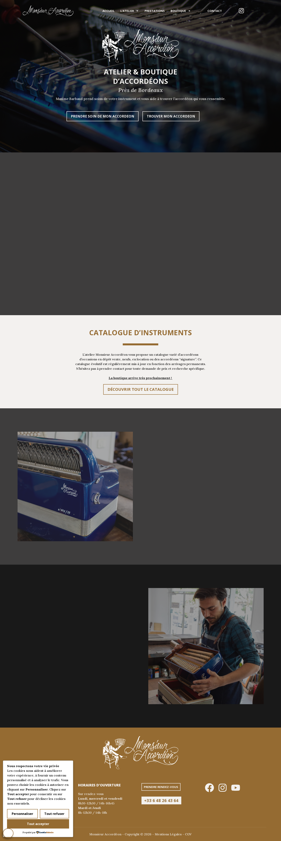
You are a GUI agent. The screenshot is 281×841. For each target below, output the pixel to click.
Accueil (108, 11)
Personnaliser (22, 814)
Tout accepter (38, 824)
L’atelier (129, 10)
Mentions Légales (168, 834)
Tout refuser (54, 814)
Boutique (181, 10)
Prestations (155, 11)
